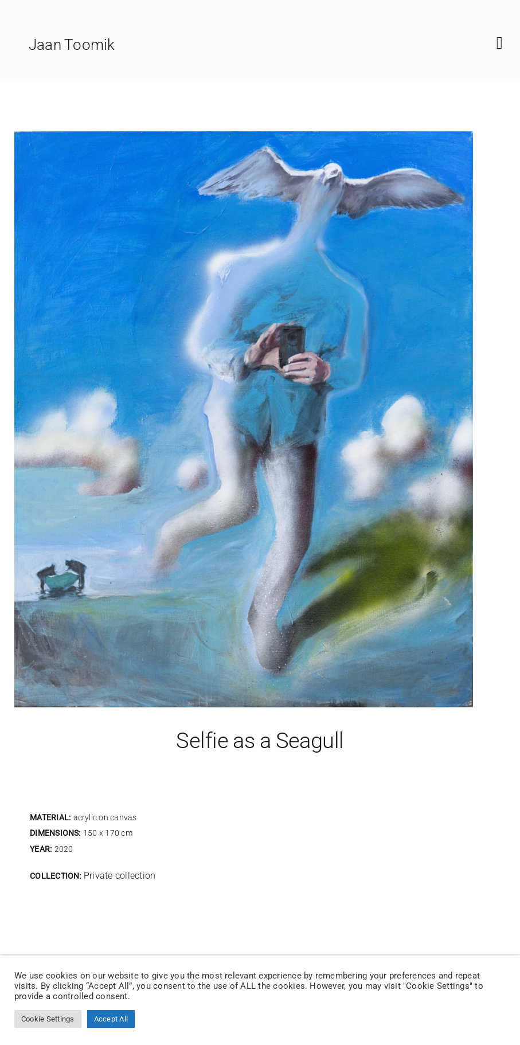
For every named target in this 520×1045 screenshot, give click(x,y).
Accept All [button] (111, 1019)
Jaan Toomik (72, 44)
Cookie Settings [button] (48, 1019)
